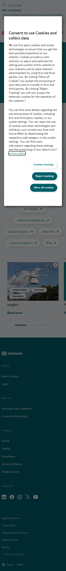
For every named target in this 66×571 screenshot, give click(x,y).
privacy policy (17, 153)
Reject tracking (45, 176)
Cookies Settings (44, 164)
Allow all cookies (44, 187)
